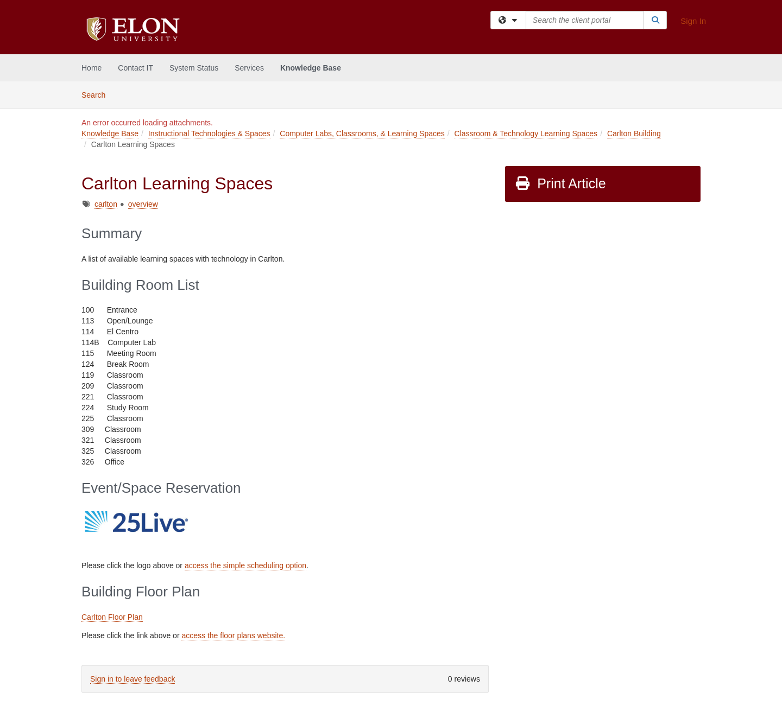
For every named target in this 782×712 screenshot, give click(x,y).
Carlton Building (634, 133)
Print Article (560, 183)
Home (91, 67)
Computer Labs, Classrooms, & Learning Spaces (362, 133)
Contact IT (135, 67)
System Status (193, 67)
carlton (105, 204)
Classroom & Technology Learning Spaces (526, 133)
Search (97, 94)
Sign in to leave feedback (132, 679)
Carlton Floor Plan (112, 617)
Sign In (693, 21)
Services (249, 67)
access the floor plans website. (233, 635)
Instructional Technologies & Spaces (209, 133)
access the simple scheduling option (245, 565)
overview (143, 204)
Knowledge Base (310, 67)
